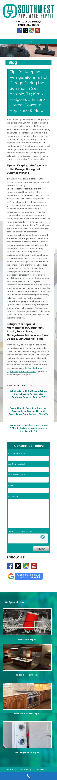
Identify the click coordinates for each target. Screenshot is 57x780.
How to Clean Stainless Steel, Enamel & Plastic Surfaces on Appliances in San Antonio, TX (28, 428)
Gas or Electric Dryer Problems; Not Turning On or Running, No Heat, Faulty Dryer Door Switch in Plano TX (28, 411)
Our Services (40, 769)
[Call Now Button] (28, 776)
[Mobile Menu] (28, 41)
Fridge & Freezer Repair (27, 675)
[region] (28, 50)
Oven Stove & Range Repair (27, 713)
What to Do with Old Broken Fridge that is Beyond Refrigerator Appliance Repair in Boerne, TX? (28, 394)
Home (10, 769)
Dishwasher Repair (27, 639)
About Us (24, 769)
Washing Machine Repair (27, 752)
